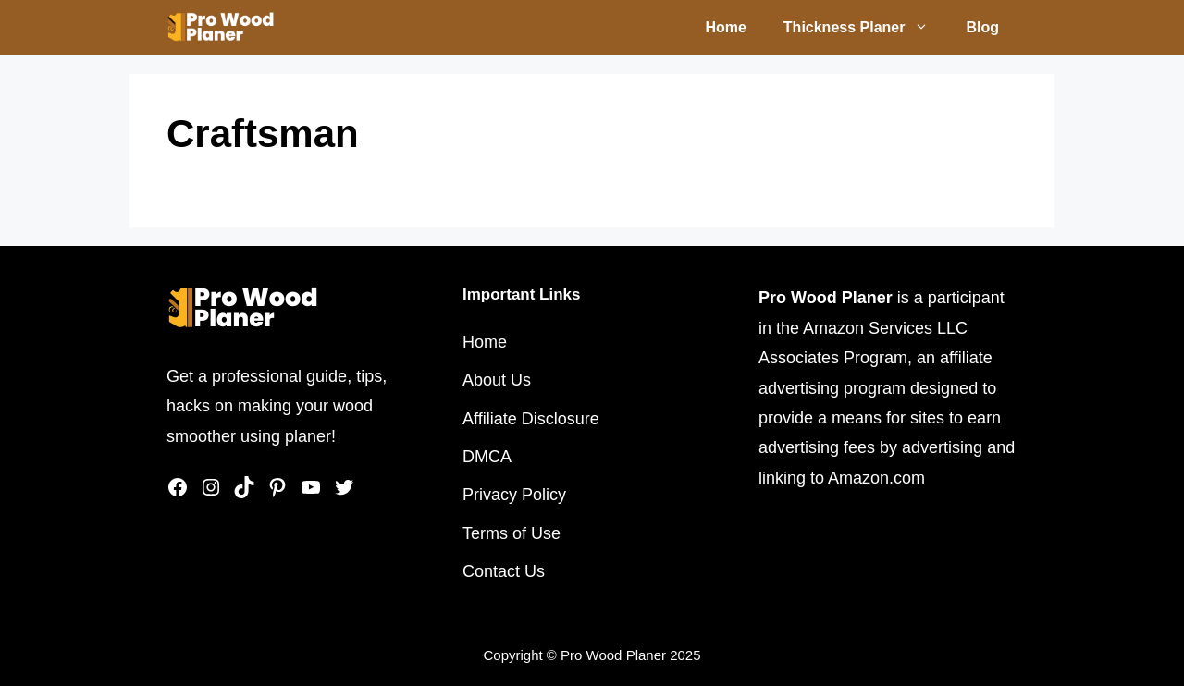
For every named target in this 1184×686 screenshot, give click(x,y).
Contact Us (503, 571)
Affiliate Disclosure (530, 419)
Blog (982, 27)
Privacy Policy (514, 494)
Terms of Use (511, 533)
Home (725, 27)
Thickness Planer (865, 27)
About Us (496, 380)
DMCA (487, 456)
